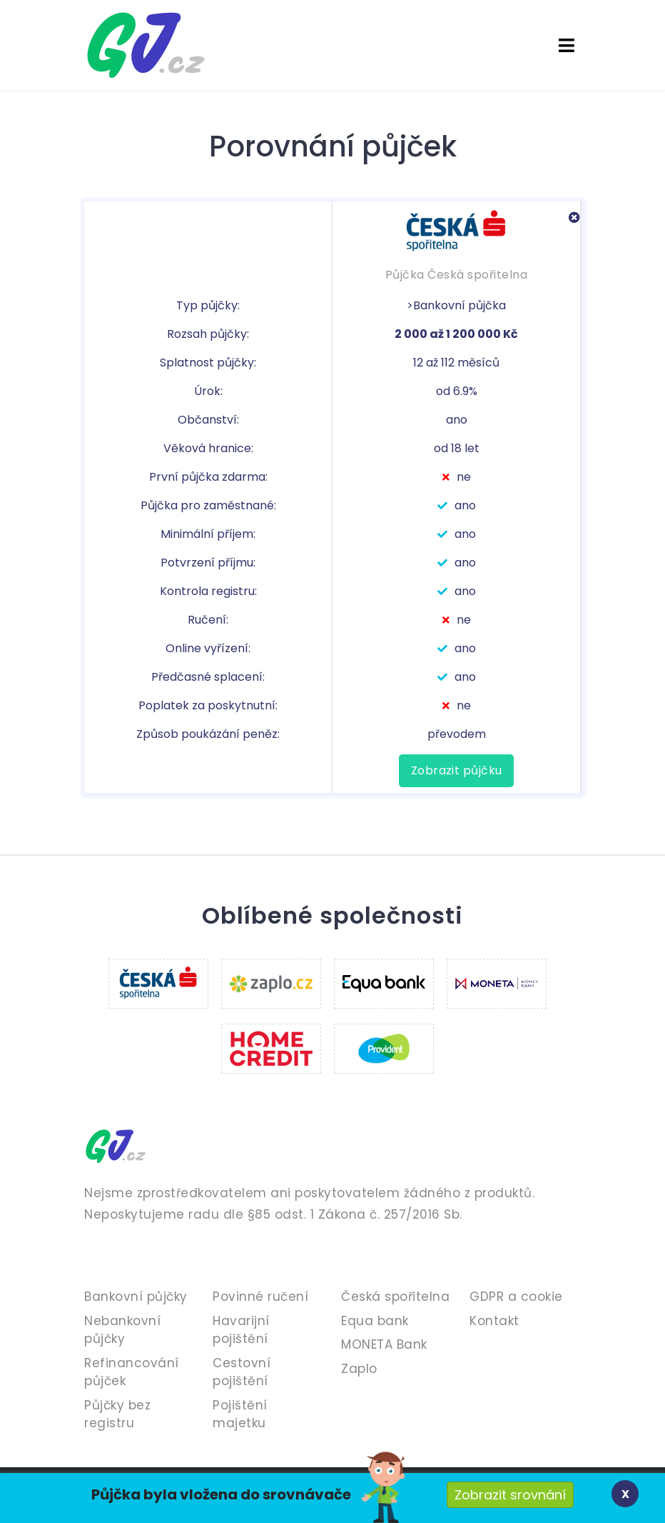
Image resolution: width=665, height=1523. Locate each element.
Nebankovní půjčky (122, 1330)
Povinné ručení (260, 1296)
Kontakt (494, 1320)
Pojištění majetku (240, 1414)
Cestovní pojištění (241, 1372)
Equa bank (375, 1320)
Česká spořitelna (395, 1296)
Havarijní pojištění (241, 1330)
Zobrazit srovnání (510, 1495)
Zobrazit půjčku (456, 770)
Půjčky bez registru (117, 1414)
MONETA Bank (384, 1344)
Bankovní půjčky (136, 1296)
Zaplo (359, 1368)
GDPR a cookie (516, 1296)
